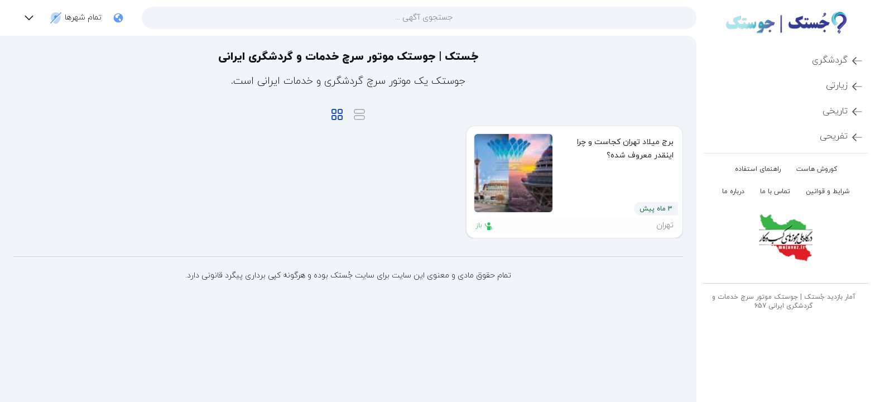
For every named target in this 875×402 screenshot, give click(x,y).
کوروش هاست (816, 169)
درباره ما (733, 191)
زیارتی (845, 86)
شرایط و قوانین (828, 191)
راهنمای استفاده (758, 169)
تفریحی (842, 136)
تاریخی (843, 111)
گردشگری (838, 61)
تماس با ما (775, 191)
